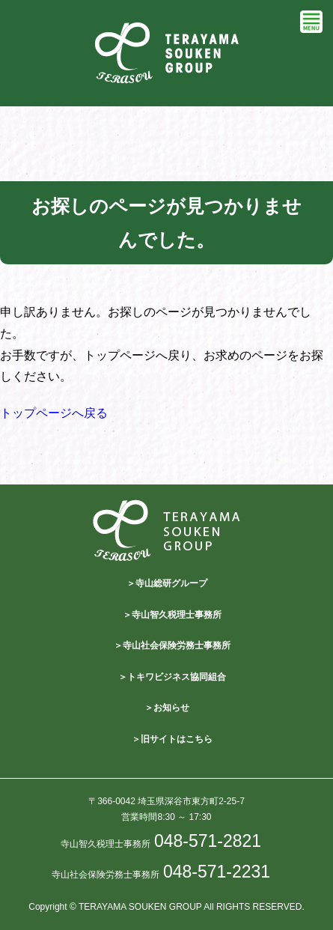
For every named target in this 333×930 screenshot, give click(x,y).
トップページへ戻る (54, 413)
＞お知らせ (166, 707)
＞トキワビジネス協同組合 (172, 677)
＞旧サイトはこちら (172, 739)
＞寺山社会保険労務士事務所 (172, 645)
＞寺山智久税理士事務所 (172, 615)
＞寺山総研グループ (166, 583)
